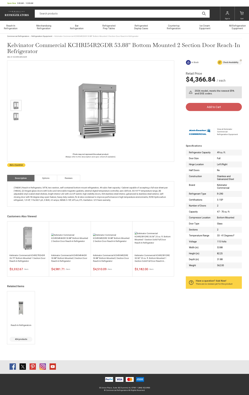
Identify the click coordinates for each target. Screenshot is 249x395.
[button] (20, 3)
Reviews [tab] (68, 178)
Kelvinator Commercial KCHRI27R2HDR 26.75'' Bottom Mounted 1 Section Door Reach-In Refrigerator (27, 258)
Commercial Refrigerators (18, 36)
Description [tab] (21, 178)
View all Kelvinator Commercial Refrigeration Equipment (227, 131)
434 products (21, 339)
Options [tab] (45, 178)
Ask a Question (16, 165)
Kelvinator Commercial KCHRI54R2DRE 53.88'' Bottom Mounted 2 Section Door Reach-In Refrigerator (111, 258)
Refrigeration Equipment (41, 36)
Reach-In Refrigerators (21, 325)
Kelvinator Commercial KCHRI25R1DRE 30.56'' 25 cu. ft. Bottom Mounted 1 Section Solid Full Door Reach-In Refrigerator (152, 258)
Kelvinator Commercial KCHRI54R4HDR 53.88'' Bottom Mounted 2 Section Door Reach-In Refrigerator (69, 258)
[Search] (122, 14)
